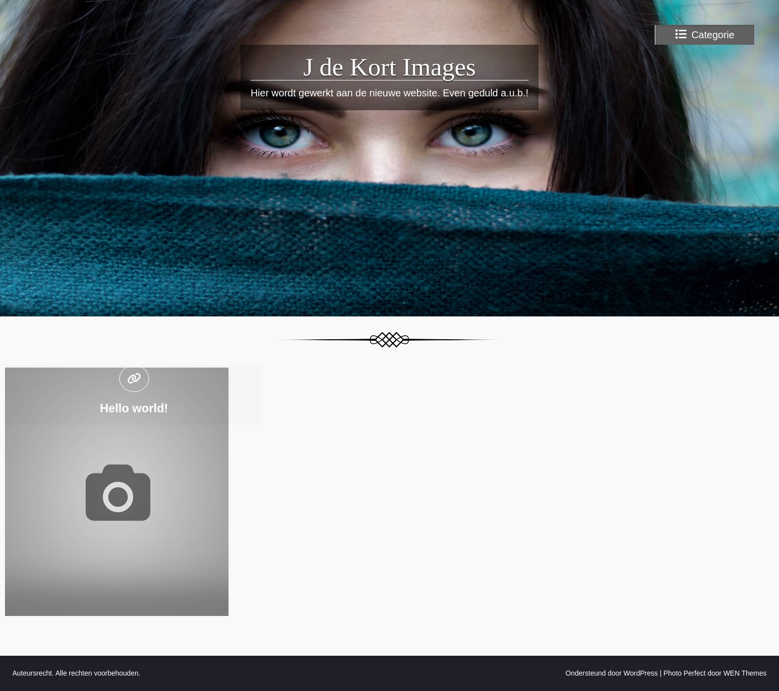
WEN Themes (745, 673)
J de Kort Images (390, 67)
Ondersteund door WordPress (611, 673)
